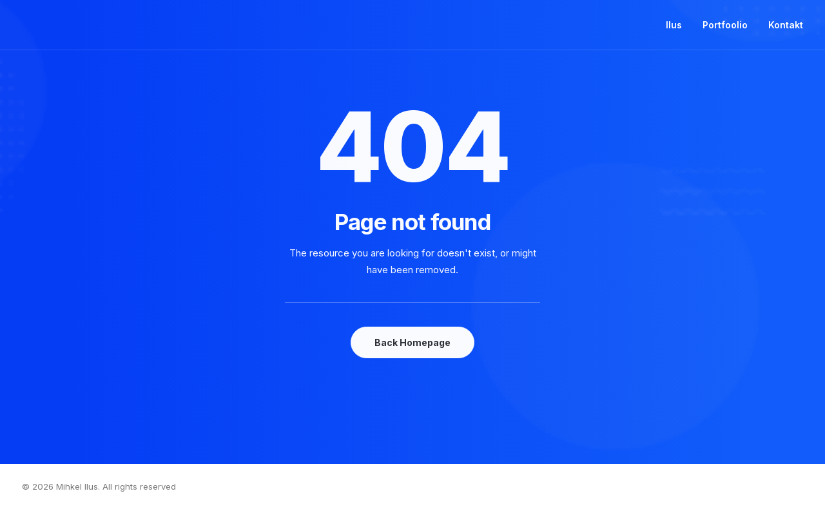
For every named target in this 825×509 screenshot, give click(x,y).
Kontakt (785, 24)
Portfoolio (725, 24)
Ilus (674, 24)
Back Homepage (412, 342)
